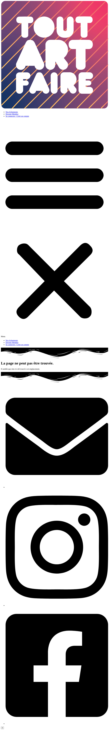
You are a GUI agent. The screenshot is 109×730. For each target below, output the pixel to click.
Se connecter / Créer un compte (17, 116)
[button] (54, 228)
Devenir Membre (12, 114)
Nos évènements (12, 112)
